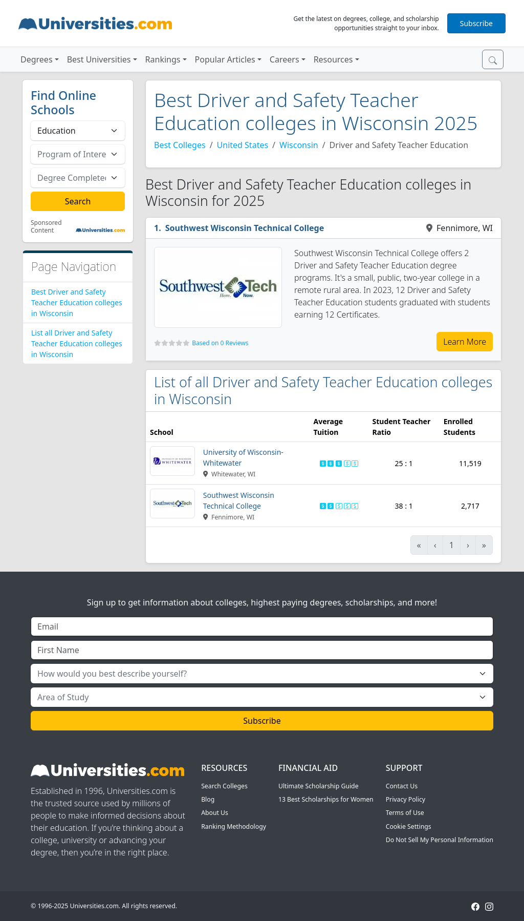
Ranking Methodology (233, 826)
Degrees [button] (36, 59)
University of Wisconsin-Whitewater (243, 457)
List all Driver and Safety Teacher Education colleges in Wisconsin (76, 343)
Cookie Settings (408, 826)
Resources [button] (333, 59)
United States (243, 145)
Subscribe (476, 23)
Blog (207, 799)
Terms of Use (405, 812)
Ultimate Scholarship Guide (318, 786)
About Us (214, 812)
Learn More (464, 341)
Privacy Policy (405, 799)
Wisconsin (298, 145)
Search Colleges (224, 786)
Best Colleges (180, 145)
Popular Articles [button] (225, 59)
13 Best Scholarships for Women (326, 799)
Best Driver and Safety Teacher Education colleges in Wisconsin (76, 302)
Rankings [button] (163, 59)
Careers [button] (284, 59)
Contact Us (402, 786)
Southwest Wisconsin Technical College (244, 228)
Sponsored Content (46, 226)
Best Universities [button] (99, 59)
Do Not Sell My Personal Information (439, 839)
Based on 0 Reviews (220, 343)
